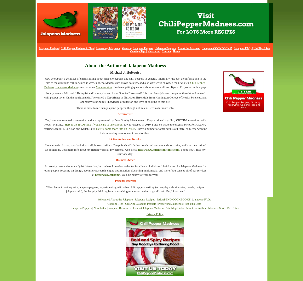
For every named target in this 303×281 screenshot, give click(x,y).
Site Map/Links (175, 208)
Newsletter (154, 51)
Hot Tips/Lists (262, 48)
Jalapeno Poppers (165, 48)
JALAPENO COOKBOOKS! (174, 199)
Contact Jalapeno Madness (148, 208)
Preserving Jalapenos (108, 48)
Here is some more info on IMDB (115, 128)
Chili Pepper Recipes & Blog (77, 48)
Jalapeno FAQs (243, 48)
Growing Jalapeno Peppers (137, 48)
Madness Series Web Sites (223, 208)
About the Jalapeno (189, 48)
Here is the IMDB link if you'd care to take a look (94, 124)
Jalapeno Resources (119, 208)
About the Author (196, 208)
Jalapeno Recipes (49, 48)
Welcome (103, 199)
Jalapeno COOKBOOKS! (217, 48)
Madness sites (104, 87)
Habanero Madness (66, 87)
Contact (166, 51)
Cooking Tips (138, 51)
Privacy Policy (154, 214)
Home (176, 51)
